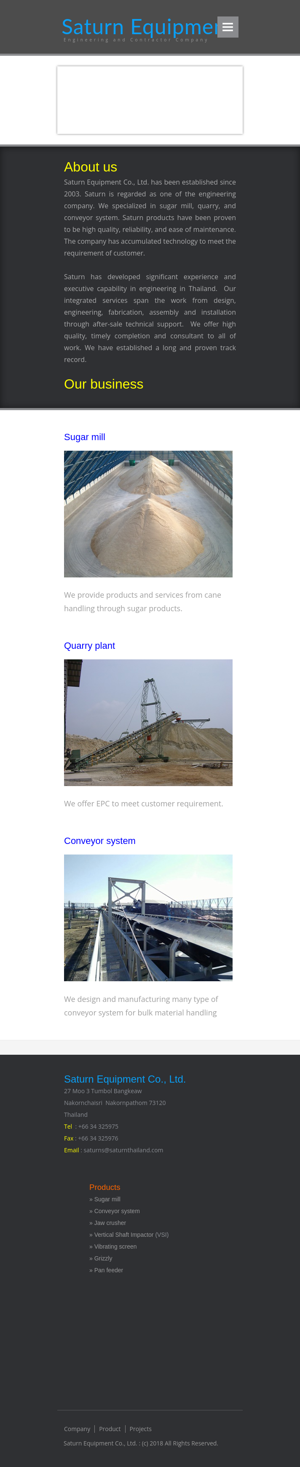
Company (77, 1429)
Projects (141, 1429)
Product (110, 1429)
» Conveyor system (114, 1211)
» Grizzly (100, 1258)
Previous (75, 99)
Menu (227, 27)
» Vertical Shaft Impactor (121, 1234)
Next (224, 99)
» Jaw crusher (107, 1222)
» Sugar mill (105, 1199)
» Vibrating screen (113, 1246)
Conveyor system (100, 841)
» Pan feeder (106, 1270)
